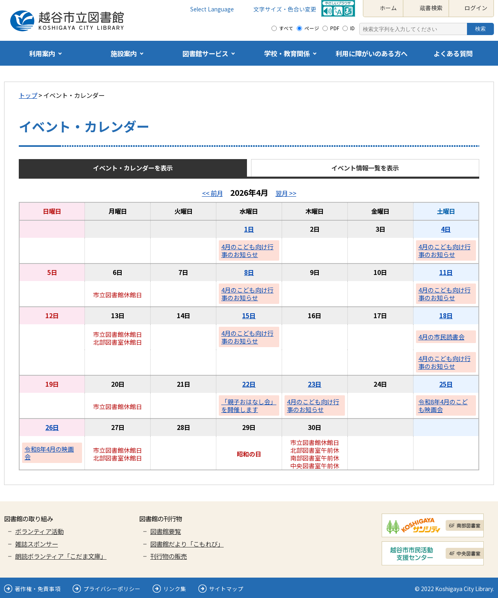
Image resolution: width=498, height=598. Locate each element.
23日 (314, 383)
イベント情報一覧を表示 (365, 167)
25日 (446, 383)
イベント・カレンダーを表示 (133, 167)
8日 (249, 272)
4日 (446, 228)
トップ (28, 95)
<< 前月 (212, 192)
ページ (312, 28)
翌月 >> (286, 192)
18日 (446, 315)
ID (352, 28)
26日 (52, 427)
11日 (446, 272)
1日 (249, 228)
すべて (286, 28)
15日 (249, 315)
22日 (249, 383)
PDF (334, 28)
